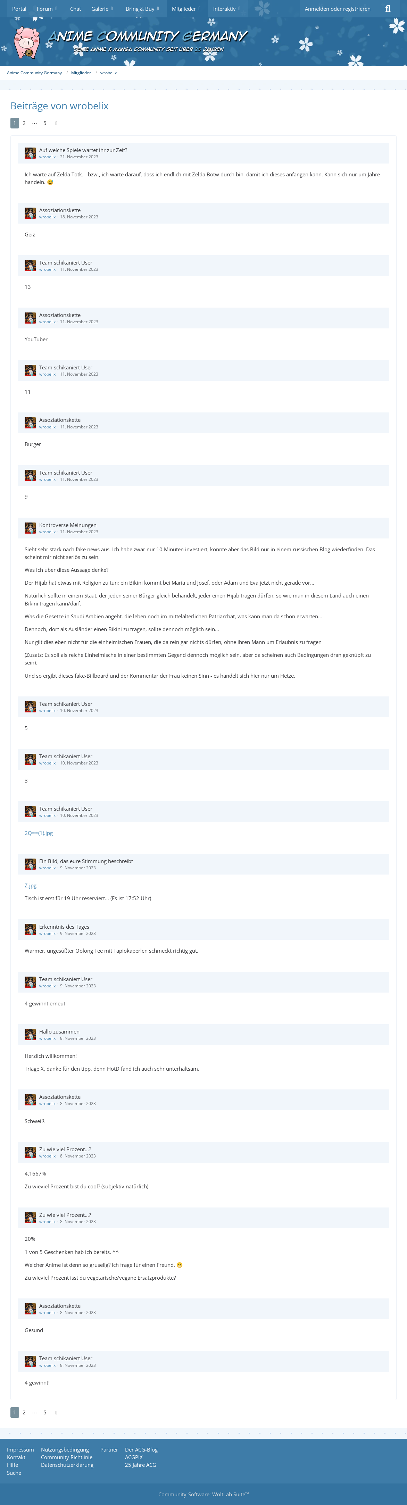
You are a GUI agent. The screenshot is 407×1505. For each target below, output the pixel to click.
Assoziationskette (60, 210)
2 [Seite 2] (24, 122)
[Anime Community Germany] (203, 41)
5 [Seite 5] (45, 122)
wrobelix (47, 157)
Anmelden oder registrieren (338, 8)
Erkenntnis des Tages (64, 926)
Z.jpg (30, 885)
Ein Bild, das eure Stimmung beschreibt (86, 861)
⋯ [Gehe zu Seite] (34, 122)
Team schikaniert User (65, 262)
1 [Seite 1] (14, 122)
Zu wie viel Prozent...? (65, 1149)
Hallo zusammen (59, 1031)
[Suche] (388, 8)
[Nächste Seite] (56, 123)
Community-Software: (203, 1494)
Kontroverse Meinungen (68, 524)
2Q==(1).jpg (39, 832)
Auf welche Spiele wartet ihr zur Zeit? (83, 150)
